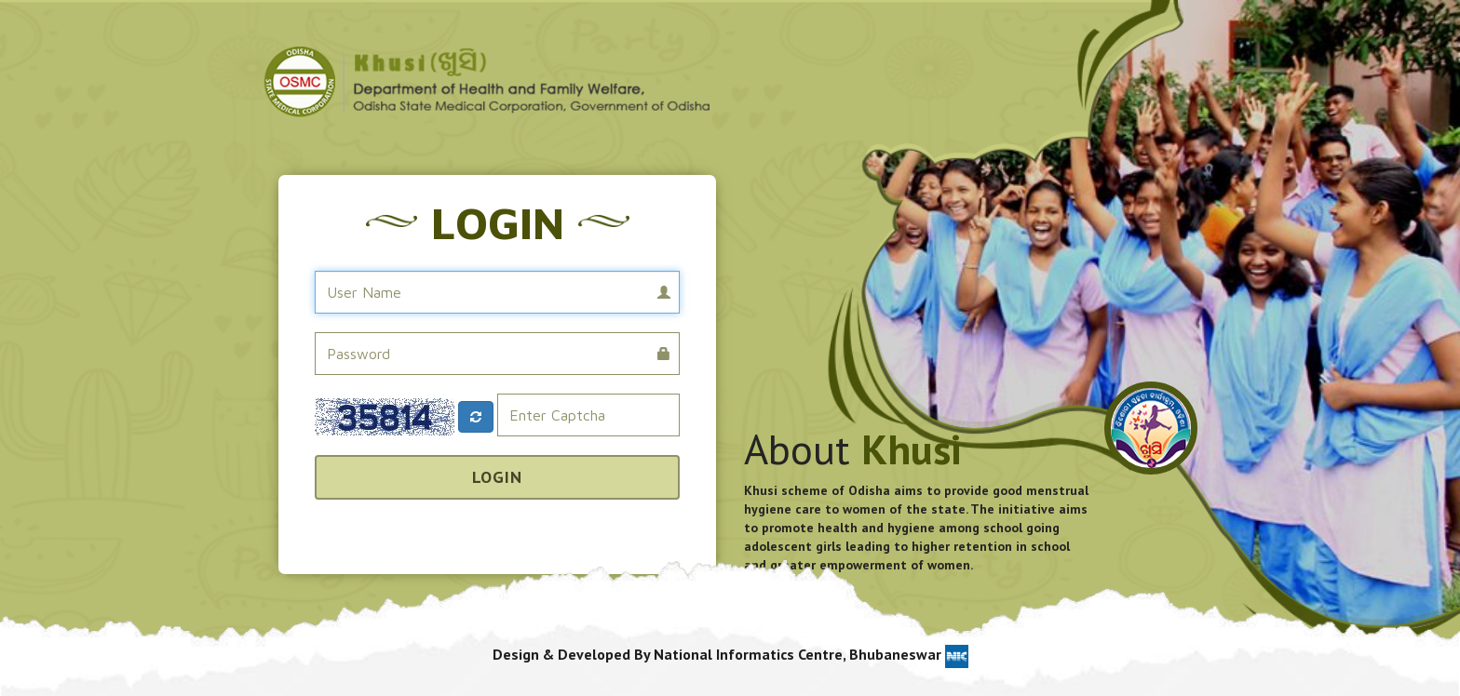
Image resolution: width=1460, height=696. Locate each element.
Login (497, 477)
